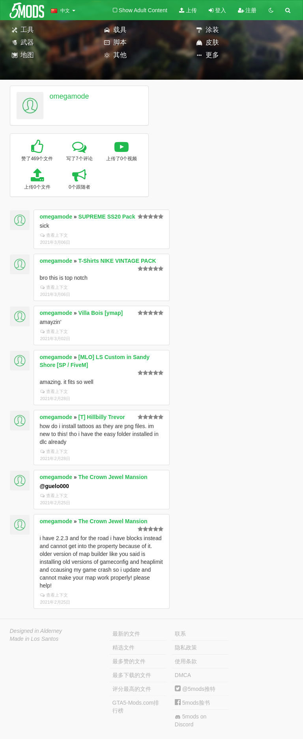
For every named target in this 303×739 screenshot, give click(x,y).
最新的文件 (126, 633)
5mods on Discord (190, 720)
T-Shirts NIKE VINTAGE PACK (117, 261)
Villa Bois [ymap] (101, 313)
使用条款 (186, 661)
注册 (247, 10)
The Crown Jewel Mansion (113, 477)
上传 (188, 10)
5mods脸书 (192, 702)
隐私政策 (186, 647)
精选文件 (123, 647)
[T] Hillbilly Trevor (102, 417)
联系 (180, 633)
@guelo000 (54, 486)
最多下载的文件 (131, 675)
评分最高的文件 (131, 689)
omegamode (69, 96)
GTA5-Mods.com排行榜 (135, 707)
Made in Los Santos (34, 639)
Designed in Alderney (36, 631)
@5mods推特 (195, 688)
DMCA (183, 675)
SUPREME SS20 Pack (107, 216)
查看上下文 (54, 235)
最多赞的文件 (129, 661)
